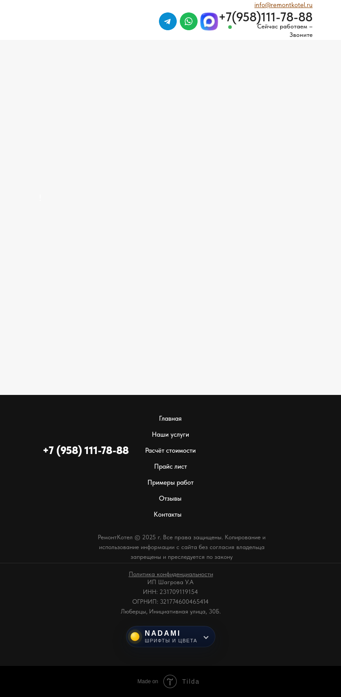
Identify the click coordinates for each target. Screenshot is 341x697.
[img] (296, 44)
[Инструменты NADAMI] (170, 636)
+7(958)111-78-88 (265, 16)
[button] (171, 574)
